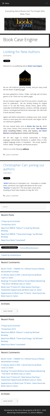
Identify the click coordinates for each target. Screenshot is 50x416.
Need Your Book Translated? (13, 240)
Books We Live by (34, 126)
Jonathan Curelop (11, 271)
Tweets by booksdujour (11, 255)
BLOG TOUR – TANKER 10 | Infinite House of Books (22, 268)
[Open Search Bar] (47, 3)
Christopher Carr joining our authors (23, 167)
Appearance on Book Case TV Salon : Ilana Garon (21, 293)
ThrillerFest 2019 (8, 224)
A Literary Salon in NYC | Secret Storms (17, 275)
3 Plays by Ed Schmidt (10, 221)
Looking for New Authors (21, 51)
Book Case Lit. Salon (22, 283)
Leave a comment (12, 155)
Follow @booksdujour (29, 248)
